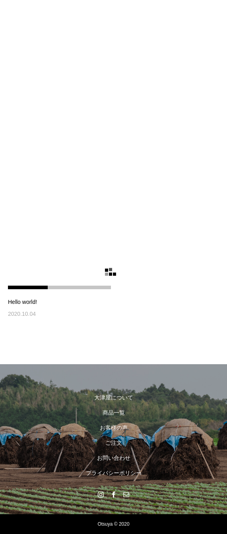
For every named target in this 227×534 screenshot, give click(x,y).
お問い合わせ (113, 458)
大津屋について (113, 397)
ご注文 (113, 443)
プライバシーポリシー (114, 473)
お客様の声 (114, 428)
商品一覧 (114, 412)
